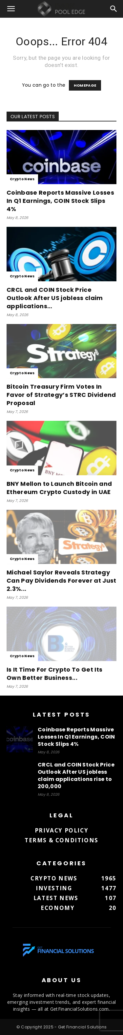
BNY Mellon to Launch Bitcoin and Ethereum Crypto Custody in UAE (59, 488)
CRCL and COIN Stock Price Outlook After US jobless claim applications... (55, 298)
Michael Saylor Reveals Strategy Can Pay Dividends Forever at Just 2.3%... (61, 580)
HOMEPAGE (85, 85)
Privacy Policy (61, 830)
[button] (11, 9)
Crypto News (22, 179)
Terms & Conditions (61, 840)
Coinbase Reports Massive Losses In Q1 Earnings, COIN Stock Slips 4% (60, 200)
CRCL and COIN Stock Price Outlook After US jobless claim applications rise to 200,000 (76, 775)
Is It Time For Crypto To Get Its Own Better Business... (54, 673)
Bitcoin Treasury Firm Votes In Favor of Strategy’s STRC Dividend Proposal (61, 394)
